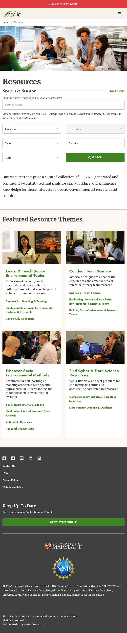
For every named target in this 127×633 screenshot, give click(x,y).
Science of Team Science (85, 293)
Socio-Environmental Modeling (25, 405)
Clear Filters (117, 91)
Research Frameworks (20, 429)
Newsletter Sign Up (63, 522)
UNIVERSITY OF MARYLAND (63, 4)
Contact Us (8, 466)
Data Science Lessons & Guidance (91, 408)
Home (5, 22)
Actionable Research (19, 422)
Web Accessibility (12, 487)
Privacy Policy (10, 480)
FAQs (5, 473)
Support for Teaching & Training (26, 301)
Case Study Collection (20, 319)
